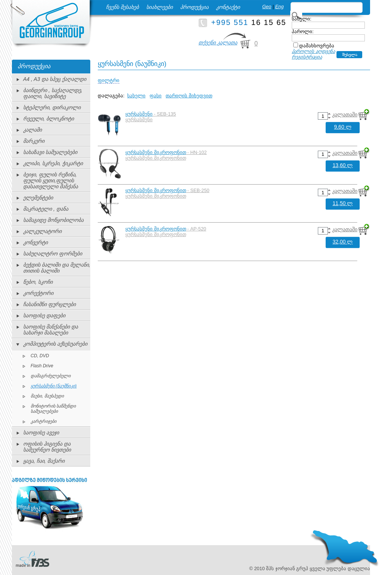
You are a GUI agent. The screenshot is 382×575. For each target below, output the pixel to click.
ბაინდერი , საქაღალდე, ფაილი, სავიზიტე (52, 93)
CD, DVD (40, 355)
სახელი (136, 95)
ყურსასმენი (139, 114)
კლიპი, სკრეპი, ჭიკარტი (53, 163)
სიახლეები (159, 7)
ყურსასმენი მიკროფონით (155, 152)
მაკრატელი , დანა (45, 209)
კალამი (32, 130)
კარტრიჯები (43, 421)
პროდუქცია (194, 7)
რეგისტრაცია (307, 57)
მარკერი (33, 141)
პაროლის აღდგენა (313, 51)
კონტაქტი (228, 7)
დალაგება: (111, 95)
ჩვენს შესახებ (122, 7)
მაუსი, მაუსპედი (47, 396)
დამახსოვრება (316, 45)
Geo (266, 6)
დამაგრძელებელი (51, 375)
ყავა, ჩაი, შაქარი (44, 461)
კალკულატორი (42, 231)
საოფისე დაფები (44, 315)
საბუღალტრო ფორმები (52, 254)
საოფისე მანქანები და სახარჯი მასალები (50, 330)
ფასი (156, 95)
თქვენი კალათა (217, 42)
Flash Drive (42, 365)
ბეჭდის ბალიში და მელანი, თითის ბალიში (56, 268)
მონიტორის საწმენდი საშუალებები (53, 408)
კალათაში (344, 114)
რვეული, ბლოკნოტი (48, 119)
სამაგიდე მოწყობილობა (53, 220)
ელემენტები (38, 198)
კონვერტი (35, 242)
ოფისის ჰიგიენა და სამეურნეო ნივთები (47, 447)
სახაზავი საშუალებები (50, 152)
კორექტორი (38, 293)
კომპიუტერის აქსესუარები (55, 344)
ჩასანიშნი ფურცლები (49, 304)
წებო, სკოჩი (38, 282)
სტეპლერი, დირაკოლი (52, 107)
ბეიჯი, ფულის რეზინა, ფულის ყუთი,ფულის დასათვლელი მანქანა (50, 180)
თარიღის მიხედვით (189, 95)
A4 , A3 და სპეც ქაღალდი (54, 79)
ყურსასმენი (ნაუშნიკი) (53, 386)
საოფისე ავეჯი (41, 433)
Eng (279, 6)
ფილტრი (108, 80)
